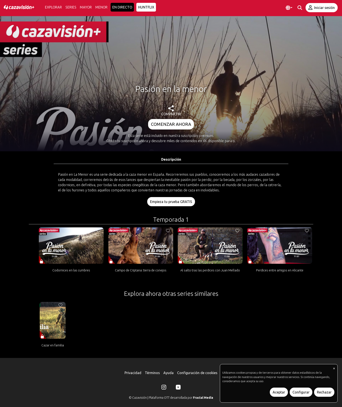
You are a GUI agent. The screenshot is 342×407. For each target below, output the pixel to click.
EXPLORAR (53, 7)
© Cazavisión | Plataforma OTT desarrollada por (171, 397)
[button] (289, 8)
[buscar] (300, 8)
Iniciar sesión (321, 7)
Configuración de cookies (197, 373)
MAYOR (86, 7)
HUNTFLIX (146, 7)
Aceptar (279, 392)
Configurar (301, 392)
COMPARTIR (171, 110)
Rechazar (324, 392)
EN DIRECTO (122, 7)
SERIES (70, 7)
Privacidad (133, 373)
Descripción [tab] (171, 159)
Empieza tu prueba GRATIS (171, 202)
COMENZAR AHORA (171, 124)
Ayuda (168, 373)
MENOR (101, 7)
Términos (152, 373)
